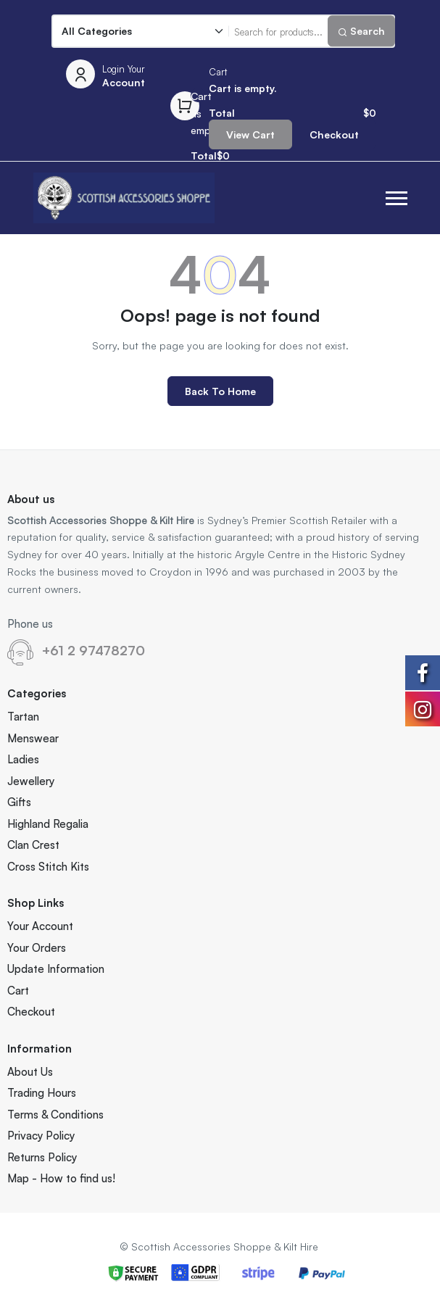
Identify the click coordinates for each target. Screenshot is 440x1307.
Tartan (23, 716)
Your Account (40, 926)
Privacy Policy (41, 1135)
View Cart (250, 134)
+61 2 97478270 (93, 650)
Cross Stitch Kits (48, 867)
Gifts (19, 802)
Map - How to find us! (61, 1178)
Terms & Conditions (55, 1114)
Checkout (334, 134)
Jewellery (30, 781)
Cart (18, 990)
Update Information (55, 969)
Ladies (23, 759)
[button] (396, 198)
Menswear (33, 738)
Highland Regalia (47, 824)
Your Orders (36, 948)
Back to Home (220, 391)
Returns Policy (42, 1157)
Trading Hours (41, 1093)
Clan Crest (33, 845)
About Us (30, 1072)
